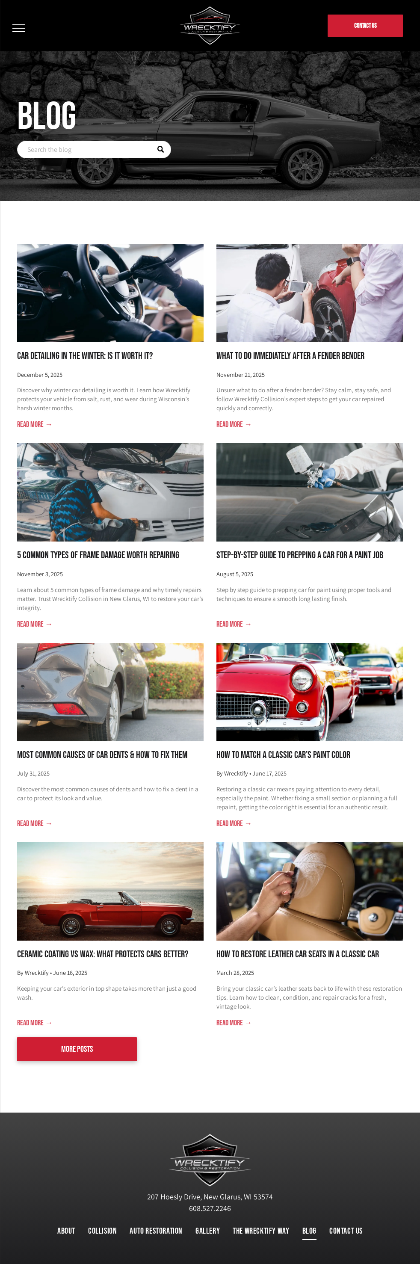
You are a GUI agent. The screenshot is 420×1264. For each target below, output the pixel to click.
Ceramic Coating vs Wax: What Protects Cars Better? (102, 954)
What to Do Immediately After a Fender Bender (290, 356)
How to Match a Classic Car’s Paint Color (283, 755)
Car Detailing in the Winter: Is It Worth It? (85, 356)
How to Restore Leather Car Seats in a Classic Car (297, 954)
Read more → (35, 424)
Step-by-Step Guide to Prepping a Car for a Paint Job (299, 555)
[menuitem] (66, 1231)
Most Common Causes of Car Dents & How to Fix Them (102, 755)
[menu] (19, 28)
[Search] (94, 149)
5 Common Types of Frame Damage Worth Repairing (98, 555)
